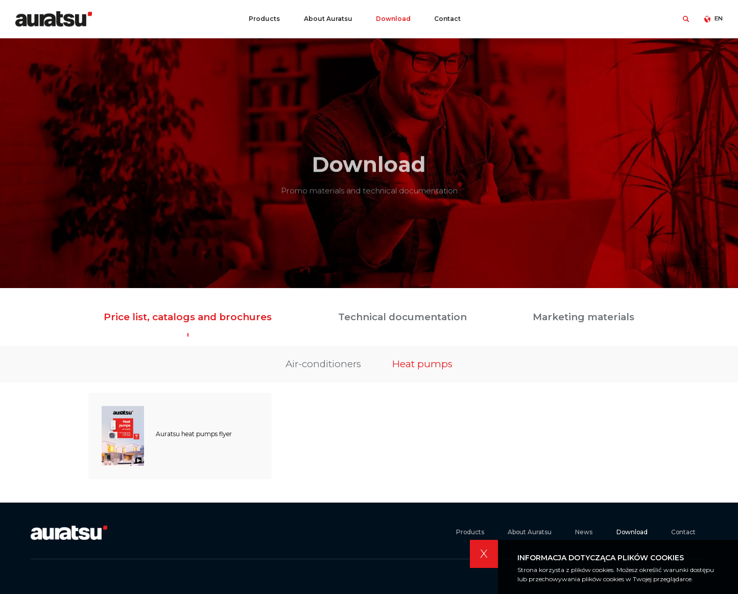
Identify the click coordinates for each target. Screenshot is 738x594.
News (583, 532)
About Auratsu (328, 18)
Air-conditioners (323, 364)
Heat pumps (422, 364)
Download (393, 18)
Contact (447, 18)
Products (264, 18)
